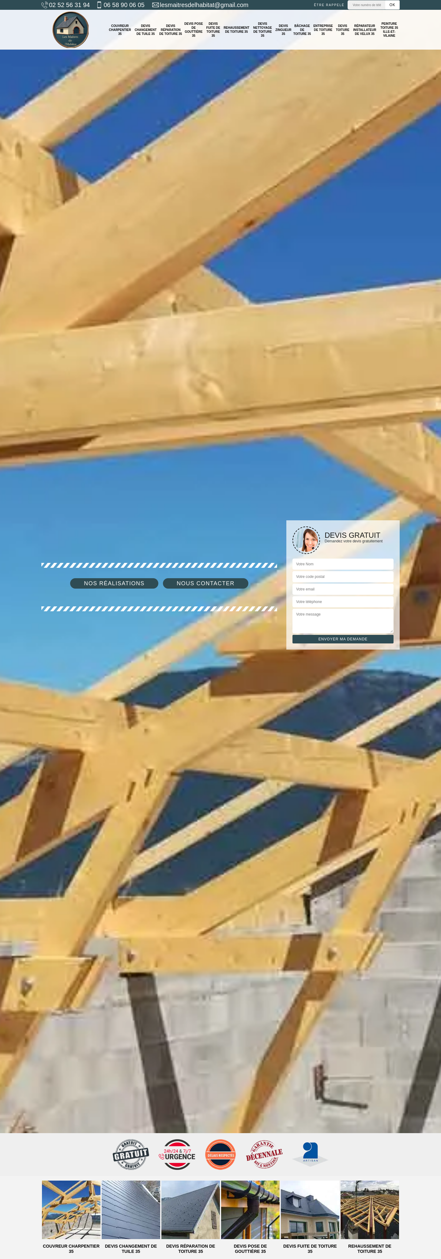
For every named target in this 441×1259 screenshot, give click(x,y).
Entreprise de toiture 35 (323, 30)
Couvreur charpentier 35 (120, 30)
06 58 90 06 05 (120, 5)
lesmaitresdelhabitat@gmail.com (200, 5)
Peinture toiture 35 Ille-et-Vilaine (389, 29)
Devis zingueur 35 (283, 30)
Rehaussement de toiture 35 (236, 29)
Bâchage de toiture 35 (302, 30)
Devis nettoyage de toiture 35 (262, 29)
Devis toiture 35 (342, 30)
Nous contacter (206, 583)
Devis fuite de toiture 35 (213, 29)
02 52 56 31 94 (65, 5)
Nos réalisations (114, 583)
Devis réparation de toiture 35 (170, 30)
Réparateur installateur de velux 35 (364, 30)
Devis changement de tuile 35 (146, 30)
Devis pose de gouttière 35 (193, 29)
